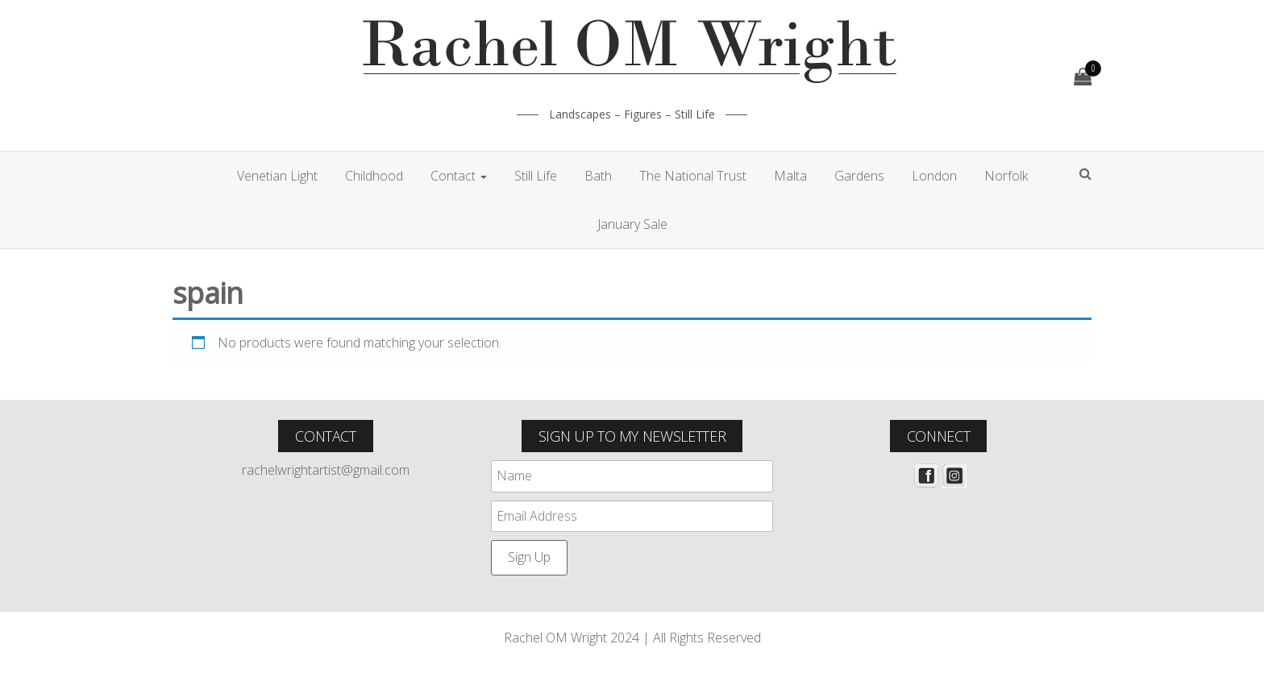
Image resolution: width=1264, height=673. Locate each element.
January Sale (632, 224)
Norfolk (1006, 176)
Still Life (535, 176)
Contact (458, 176)
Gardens (859, 176)
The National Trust (692, 176)
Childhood (374, 176)
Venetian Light (277, 176)
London (934, 176)
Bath (598, 176)
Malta (790, 176)
